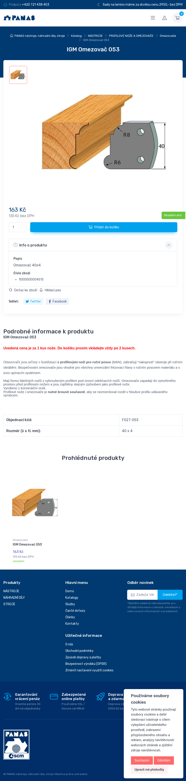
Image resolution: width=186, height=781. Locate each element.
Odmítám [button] (163, 760)
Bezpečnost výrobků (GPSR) (86, 659)
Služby (70, 600)
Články (70, 613)
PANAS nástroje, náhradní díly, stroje (40, 35)
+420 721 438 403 (35, 5)
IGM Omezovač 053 (27, 544)
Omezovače (168, 35)
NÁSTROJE (95, 35)
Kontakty (72, 620)
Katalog (76, 35)
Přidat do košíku (103, 227)
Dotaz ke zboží (23, 290)
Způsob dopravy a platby (83, 653)
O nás (69, 640)
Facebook (57, 301)
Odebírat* (170, 591)
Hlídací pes (50, 290)
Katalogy (71, 594)
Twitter (33, 301)
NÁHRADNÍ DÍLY (14, 594)
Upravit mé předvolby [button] (149, 769)
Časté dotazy (75, 607)
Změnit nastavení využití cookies (89, 666)
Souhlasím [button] (142, 760)
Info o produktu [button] (30, 245)
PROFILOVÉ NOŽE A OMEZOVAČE (131, 35)
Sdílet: (14, 301)
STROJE (9, 600)
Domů (69, 587)
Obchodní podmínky (79, 646)
